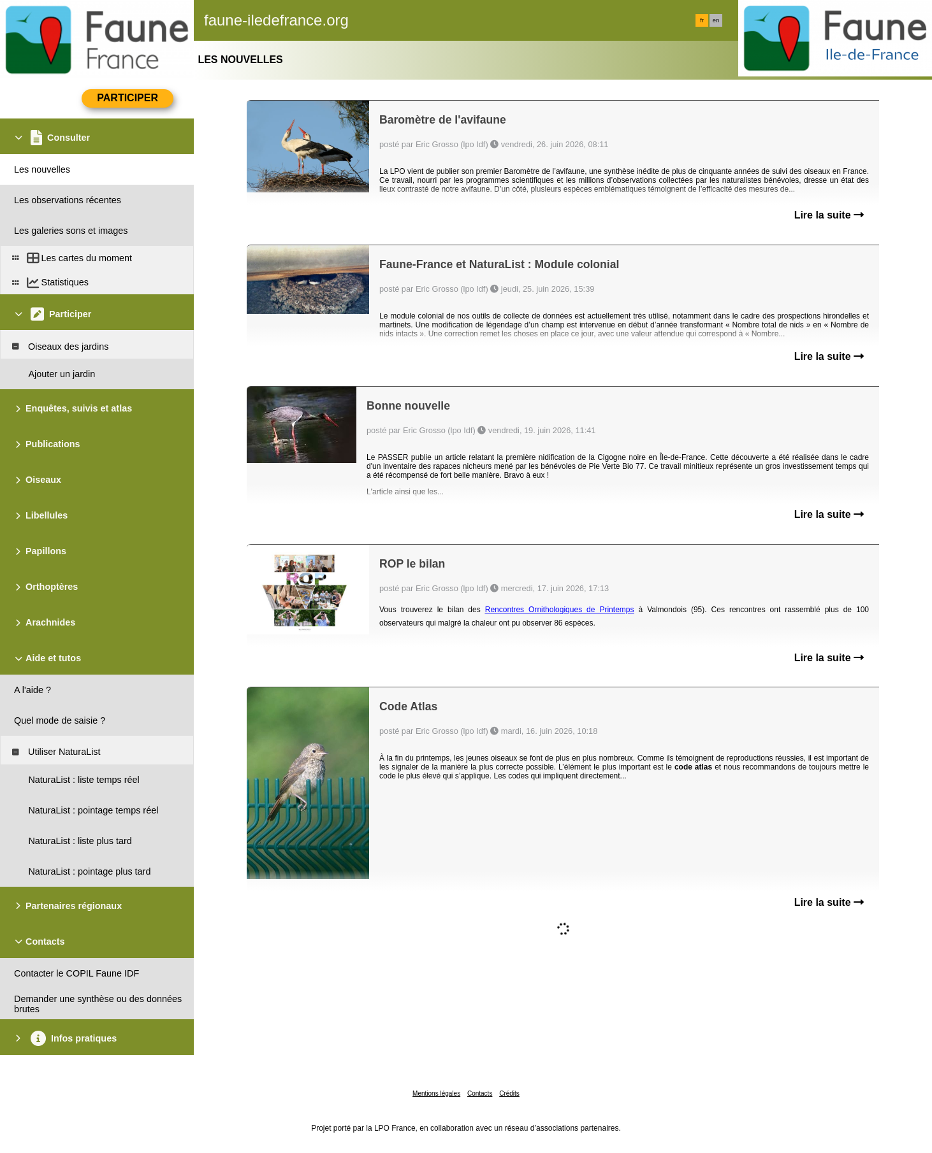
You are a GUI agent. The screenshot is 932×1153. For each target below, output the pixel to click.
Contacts (479, 1093)
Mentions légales (436, 1093)
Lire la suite (829, 215)
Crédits (509, 1093)
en (716, 20)
